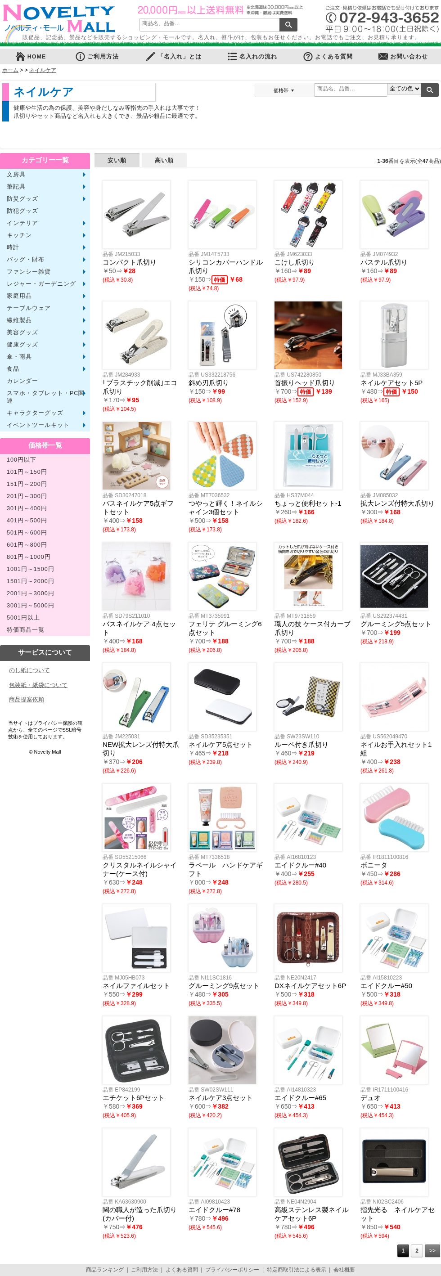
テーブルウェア (29, 308)
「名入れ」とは (173, 56)
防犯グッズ (22, 211)
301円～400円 (27, 508)
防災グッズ (22, 199)
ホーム (10, 70)
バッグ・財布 (26, 259)
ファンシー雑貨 (29, 272)
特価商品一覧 (26, 630)
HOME (30, 56)
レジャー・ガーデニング (41, 284)
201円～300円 (27, 496)
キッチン (19, 235)
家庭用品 (19, 296)
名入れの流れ (252, 56)
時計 (13, 247)
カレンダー (22, 381)
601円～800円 (27, 545)
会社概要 (344, 1270)
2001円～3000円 (30, 593)
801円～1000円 (29, 557)
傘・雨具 (19, 357)
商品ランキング (105, 1270)
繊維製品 (19, 320)
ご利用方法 (97, 56)
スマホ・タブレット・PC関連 (46, 397)
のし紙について (29, 670)
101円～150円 (27, 472)
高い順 (164, 160)
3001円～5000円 (30, 605)
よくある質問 (327, 56)
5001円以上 (23, 618)
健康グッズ (22, 344)
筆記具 (16, 187)
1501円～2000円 (30, 581)
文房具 (16, 174)
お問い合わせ (403, 56)
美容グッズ (22, 332)
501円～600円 (27, 533)
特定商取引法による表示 (296, 1270)
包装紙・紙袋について (38, 685)
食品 (13, 369)
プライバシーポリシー (232, 1270)
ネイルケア (42, 70)
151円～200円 (27, 484)
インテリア (22, 223)
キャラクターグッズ (35, 413)
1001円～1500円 (30, 569)
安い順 (117, 160)
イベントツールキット (38, 425)
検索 (288, 24)
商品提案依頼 (26, 699)
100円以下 (21, 460)
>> (432, 1251)
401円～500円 (27, 520)
